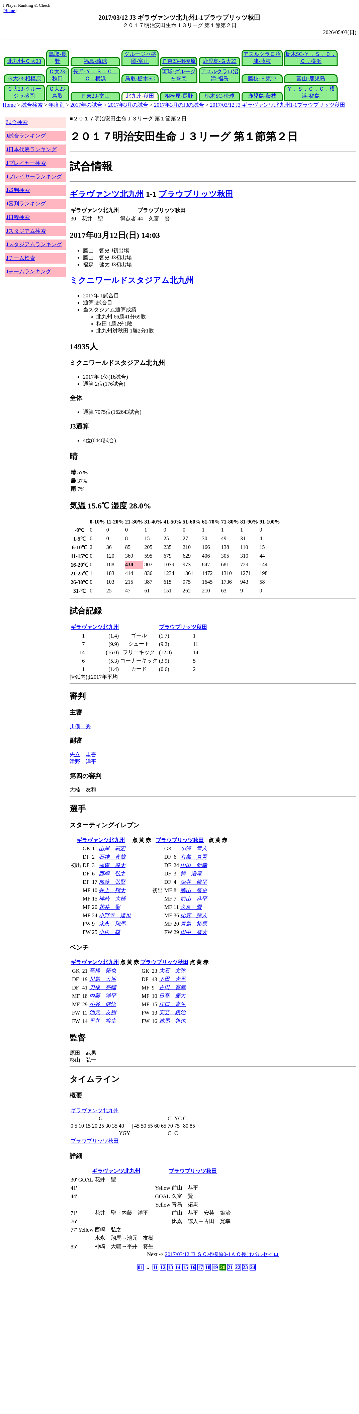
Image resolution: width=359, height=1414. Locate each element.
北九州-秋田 (140, 96)
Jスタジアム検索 (26, 231)
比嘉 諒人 (193, 915)
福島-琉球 (95, 61)
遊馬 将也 (172, 1021)
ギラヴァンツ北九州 (107, 194)
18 (207, 1267)
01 (140, 1267)
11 (155, 1267)
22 (238, 1267)
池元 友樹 (102, 1012)
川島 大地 (102, 979)
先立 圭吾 (83, 754)
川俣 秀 (80, 726)
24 (252, 1267)
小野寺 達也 (115, 915)
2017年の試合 (86, 105)
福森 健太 (112, 865)
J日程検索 (18, 217)
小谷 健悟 (102, 1004)
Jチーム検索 (20, 258)
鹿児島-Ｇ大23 (220, 61)
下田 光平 (172, 979)
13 (170, 1267)
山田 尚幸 (193, 865)
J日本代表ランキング (31, 149)
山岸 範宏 (112, 848)
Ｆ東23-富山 (95, 96)
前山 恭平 (193, 899)
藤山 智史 (193, 890)
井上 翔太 (112, 890)
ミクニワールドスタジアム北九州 (132, 280)
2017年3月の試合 (128, 105)
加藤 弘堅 (112, 882)
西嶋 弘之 (112, 873)
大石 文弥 (172, 970)
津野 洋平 (83, 761)
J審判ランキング (26, 203)
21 (230, 1267)
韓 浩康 (191, 873)
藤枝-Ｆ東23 (262, 78)
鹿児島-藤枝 (262, 96)
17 (200, 1267)
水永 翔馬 (112, 924)
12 (163, 1267)
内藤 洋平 (102, 996)
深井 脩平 (193, 882)
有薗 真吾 (193, 857)
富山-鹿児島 (310, 78)
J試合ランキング (26, 135)
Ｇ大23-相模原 (24, 78)
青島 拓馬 (193, 924)
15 (185, 1267)
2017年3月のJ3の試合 (179, 105)
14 (178, 1267)
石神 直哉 (112, 857)
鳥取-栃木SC (140, 78)
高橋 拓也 (102, 970)
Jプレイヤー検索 (26, 163)
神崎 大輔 (112, 899)
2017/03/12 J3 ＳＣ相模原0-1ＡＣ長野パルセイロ (222, 1254)
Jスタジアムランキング (34, 244)
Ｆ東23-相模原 (179, 61)
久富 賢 (191, 907)
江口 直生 (172, 1004)
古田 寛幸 (172, 987)
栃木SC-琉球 (220, 96)
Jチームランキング (28, 271)
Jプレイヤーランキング (34, 176)
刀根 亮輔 (102, 987)
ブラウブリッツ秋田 (196, 194)
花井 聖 (109, 907)
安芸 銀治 (172, 1012)
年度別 (57, 105)
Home (9, 10)
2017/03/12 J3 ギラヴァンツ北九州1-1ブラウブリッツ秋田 (277, 105)
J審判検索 (18, 190)
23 (245, 1267)
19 (215, 1267)
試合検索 (32, 105)
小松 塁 (109, 932)
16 (192, 1267)
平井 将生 (102, 1021)
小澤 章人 (193, 848)
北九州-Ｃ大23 (24, 61)
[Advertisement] (147, 1325)
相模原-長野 (179, 96)
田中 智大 (193, 932)
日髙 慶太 (172, 996)
